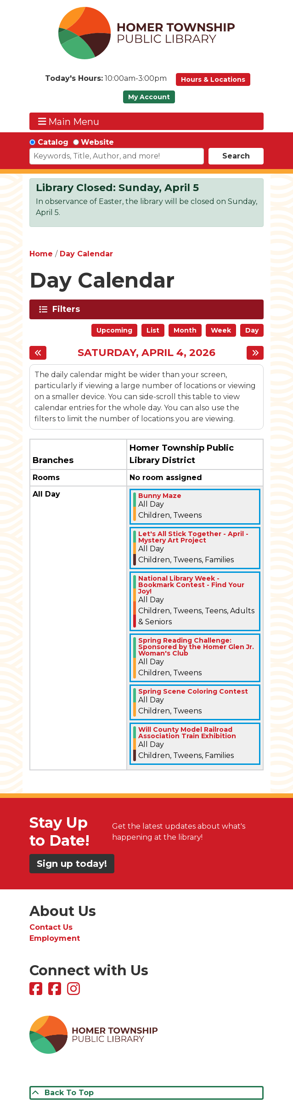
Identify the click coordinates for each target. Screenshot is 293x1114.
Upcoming (114, 330)
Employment (54, 938)
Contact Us (51, 927)
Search (236, 156)
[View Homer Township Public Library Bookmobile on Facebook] (55, 991)
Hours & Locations (213, 79)
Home (41, 253)
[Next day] (255, 353)
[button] (105, 81)
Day (252, 330)
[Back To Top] (146, 1093)
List (152, 330)
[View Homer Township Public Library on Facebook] (37, 991)
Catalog (53, 142)
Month (185, 330)
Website (97, 142)
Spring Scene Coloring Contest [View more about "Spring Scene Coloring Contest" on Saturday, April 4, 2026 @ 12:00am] (193, 691)
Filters (67, 309)
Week (221, 330)
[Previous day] (37, 353)
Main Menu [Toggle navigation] (69, 121)
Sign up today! (72, 863)
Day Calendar (86, 253)
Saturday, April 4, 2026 (146, 353)
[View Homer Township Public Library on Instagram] (74, 991)
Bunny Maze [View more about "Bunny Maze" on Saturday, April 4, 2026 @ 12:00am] (159, 495)
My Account (149, 97)
